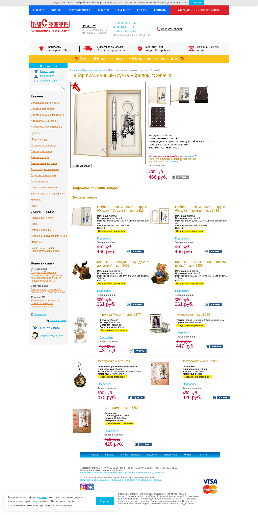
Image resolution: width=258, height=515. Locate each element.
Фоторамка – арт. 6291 (114, 361)
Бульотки (36, 133)
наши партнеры (144, 472)
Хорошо (105, 501)
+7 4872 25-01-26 (124, 22)
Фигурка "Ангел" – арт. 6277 (120, 314)
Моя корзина (47, 71)
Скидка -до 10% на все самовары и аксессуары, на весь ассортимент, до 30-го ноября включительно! (46, 276)
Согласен (195, 2)
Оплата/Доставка (79, 9)
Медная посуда (39, 139)
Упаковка (36, 199)
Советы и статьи (58, 320)
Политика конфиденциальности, (96, 480)
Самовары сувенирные (44, 187)
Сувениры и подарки (42, 211)
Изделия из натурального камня (49, 236)
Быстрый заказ (81, 165)
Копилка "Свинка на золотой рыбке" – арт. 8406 (201, 263)
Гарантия (103, 9)
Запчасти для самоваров (45, 169)
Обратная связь (49, 80)
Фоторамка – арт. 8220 (193, 314)
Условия (189, 156)
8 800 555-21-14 (123, 26)
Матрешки (36, 242)
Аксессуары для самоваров (46, 127)
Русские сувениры (41, 230)
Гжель (34, 205)
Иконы (34, 224)
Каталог (56, 9)
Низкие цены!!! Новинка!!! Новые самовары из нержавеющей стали (45, 303)
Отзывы (142, 9)
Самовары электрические (45, 102)
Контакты (160, 9)
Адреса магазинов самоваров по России (101, 472)
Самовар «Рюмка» (41, 151)
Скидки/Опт (123, 9)
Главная (38, 9)
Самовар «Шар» (40, 157)
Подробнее (104, 238)
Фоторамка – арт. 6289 (122, 407)
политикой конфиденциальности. (166, 2)
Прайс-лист (159, 472)
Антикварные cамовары (44, 121)
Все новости (40, 314)
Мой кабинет (47, 76)
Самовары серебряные (44, 163)
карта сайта (129, 472)
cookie (43, 497)
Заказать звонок (171, 29)
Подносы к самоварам (43, 175)
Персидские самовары (43, 145)
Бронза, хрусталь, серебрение (48, 193)
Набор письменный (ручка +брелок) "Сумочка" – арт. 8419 (123, 208)
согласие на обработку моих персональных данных (93, 2)
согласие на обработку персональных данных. (138, 480)
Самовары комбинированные (47, 115)
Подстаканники (39, 181)
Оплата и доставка (130, 454)
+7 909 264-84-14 (124, 30)
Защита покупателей (51, 335)
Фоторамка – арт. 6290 (200, 361)
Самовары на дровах (43, 109)
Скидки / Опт (170, 454)
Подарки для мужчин (42, 217)
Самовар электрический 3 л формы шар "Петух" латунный (48, 291)
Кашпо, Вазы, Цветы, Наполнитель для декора (45, 249)
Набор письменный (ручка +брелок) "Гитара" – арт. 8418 (201, 208)
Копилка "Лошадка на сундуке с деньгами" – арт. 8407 (123, 263)
